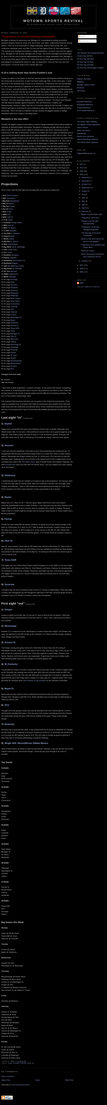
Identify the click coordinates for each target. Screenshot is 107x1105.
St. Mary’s (12, 228)
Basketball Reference (85, 105)
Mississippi (10, 626)
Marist (11, 239)
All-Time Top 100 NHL (85, 62)
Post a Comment (7, 1076)
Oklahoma (14, 323)
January (85, 261)
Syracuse (14, 290)
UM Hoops (81, 91)
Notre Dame (15, 301)
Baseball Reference (84, 102)
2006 (82, 269)
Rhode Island (16, 363)
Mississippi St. (16, 344)
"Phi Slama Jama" (28, 462)
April (84, 205)
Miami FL (9, 688)
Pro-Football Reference (85, 111)
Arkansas (13, 350)
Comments (84, 41)
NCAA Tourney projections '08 (21, 1063)
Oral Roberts (13, 244)
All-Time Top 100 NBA (85, 65)
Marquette (14, 293)
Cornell (9, 252)
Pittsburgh (14, 296)
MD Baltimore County (16, 266)
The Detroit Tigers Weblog (87, 122)
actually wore (11, 465)
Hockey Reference (84, 108)
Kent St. (11, 225)
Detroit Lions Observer (85, 136)
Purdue (12, 206)
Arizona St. (10, 642)
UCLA (11, 209)
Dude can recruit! (87, 251)
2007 (82, 265)
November (86, 181)
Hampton (12, 277)
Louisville (14, 307)
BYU (9, 214)
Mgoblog (80, 82)
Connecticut (15, 304)
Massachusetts (16, 361)
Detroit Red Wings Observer (87, 139)
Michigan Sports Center (86, 85)
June (84, 198)
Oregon (8, 609)
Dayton (13, 358)
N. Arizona (14, 241)
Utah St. (10, 217)
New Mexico (42, 743)
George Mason (16, 223)
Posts (82, 37)
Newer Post (5, 1080)
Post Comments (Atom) (20, 1085)
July (83, 194)
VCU (6, 705)
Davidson (15, 255)
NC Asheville (17, 269)
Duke (12, 282)
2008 (82, 174)
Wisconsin (14, 339)
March (84, 208)
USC (12, 309)
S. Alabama (15, 233)
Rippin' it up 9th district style (91, 214)
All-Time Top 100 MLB (85, 59)
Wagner (15, 263)
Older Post (69, 1080)
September (86, 188)
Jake (82, 283)
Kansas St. (15, 325)
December (86, 177)
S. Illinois (20, 743)
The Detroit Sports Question (87, 142)
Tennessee (11, 198)
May (83, 201)
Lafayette (13, 258)
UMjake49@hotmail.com (86, 153)
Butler (12, 236)
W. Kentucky (10, 664)
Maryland (14, 288)
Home (37, 1080)
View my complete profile (88, 287)
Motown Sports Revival (53, 21)
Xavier (10, 220)
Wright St (9, 743)
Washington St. (16, 317)
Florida (13, 353)
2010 (82, 168)
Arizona (13, 315)
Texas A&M (15, 328)
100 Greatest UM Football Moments (90, 53)
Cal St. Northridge (18, 247)
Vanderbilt (14, 347)
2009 (82, 171)
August (84, 191)
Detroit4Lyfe (81, 133)
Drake (9, 212)
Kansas (11, 204)
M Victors (80, 88)
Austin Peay (12, 250)
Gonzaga (14, 279)
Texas (13, 331)
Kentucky (9, 724)
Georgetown (14, 201)
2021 (82, 164)
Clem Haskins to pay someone (34, 681)
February (85, 211)
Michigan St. (15, 334)
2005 (82, 272)
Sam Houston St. (18, 260)
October (85, 184)
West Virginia (15, 298)
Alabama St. (13, 274)
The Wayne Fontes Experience (88, 125)
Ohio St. (14, 336)
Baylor (13, 320)
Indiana (13, 342)
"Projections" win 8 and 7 (90, 218)
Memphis (13, 231)
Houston (14, 366)
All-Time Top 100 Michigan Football (90, 68)
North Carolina (12, 195)
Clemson (14, 285)
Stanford (14, 312)
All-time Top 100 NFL (85, 56)
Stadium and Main (84, 79)
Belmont (14, 271)
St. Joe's (14, 355)
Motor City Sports (83, 130)
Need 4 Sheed (82, 127)
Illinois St (30, 743)
